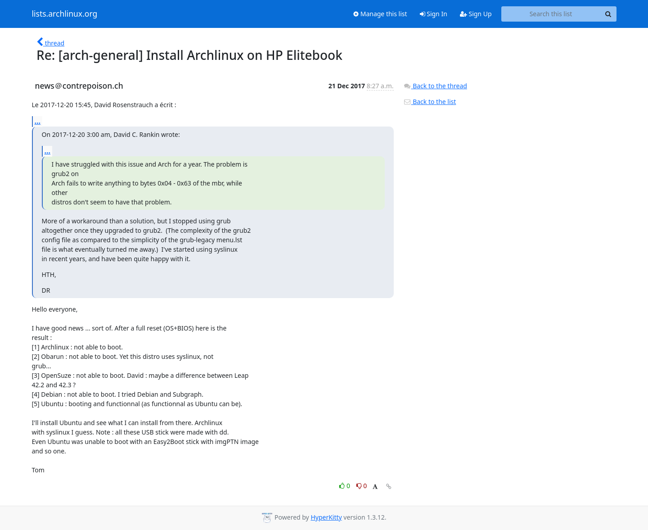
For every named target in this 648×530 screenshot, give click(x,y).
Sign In (433, 13)
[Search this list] (551, 14)
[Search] (608, 14)
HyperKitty (326, 517)
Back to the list (429, 101)
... (38, 121)
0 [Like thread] (345, 485)
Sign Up (476, 13)
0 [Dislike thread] (361, 485)
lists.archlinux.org (65, 14)
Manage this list (380, 13)
